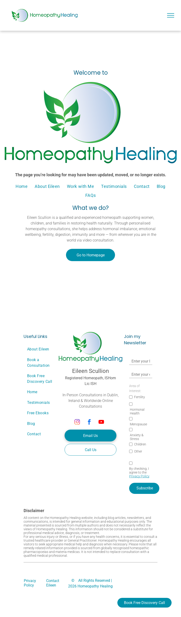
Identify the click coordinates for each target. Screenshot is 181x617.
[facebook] (89, 422)
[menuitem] (21, 186)
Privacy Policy (139, 476)
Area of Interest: (135, 388)
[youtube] (101, 422)
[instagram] (77, 422)
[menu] (171, 15)
